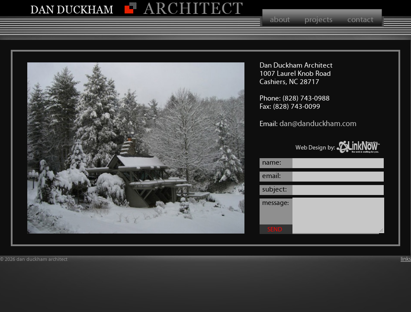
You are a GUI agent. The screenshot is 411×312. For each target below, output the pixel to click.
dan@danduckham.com (317, 123)
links (406, 259)
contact (360, 19)
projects (319, 19)
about (280, 19)
